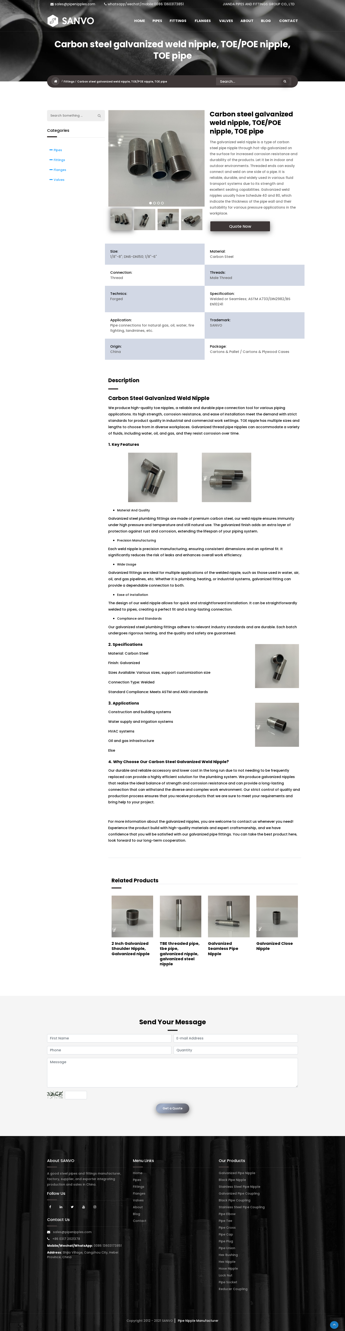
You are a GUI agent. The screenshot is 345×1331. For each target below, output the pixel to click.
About (246, 20)
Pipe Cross (227, 1227)
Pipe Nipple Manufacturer (197, 1320)
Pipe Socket (228, 1282)
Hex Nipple (227, 1261)
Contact (288, 20)
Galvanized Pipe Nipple (237, 1173)
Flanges (203, 20)
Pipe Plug (226, 1241)
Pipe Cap (226, 1234)
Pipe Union (227, 1248)
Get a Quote (173, 1108)
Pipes (157, 20)
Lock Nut (225, 1275)
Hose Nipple (228, 1268)
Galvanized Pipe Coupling (239, 1193)
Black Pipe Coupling (234, 1200)
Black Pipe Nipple (232, 1180)
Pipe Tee (225, 1221)
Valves (226, 20)
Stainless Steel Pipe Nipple (239, 1186)
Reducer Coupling (233, 1289)
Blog (266, 20)
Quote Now (240, 226)
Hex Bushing (228, 1255)
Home (139, 20)
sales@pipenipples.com (72, 4)
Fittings (178, 20)
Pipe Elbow (227, 1214)
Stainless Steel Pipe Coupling (242, 1207)
